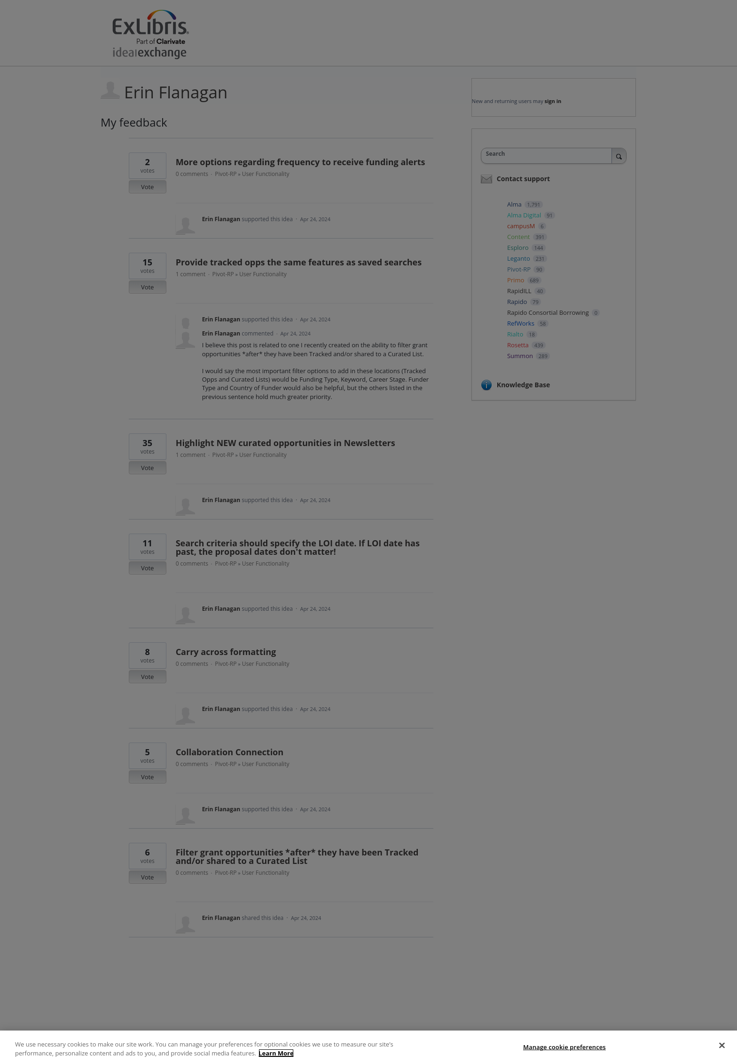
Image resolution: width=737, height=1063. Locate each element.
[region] (368, 1047)
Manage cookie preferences (564, 1047)
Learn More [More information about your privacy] (276, 1053)
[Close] (722, 1045)
